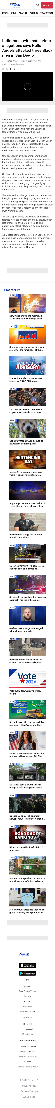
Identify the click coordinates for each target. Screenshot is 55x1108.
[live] (47, 5)
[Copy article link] (18, 69)
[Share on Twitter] (14, 69)
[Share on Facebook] (10, 69)
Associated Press (10, 61)
